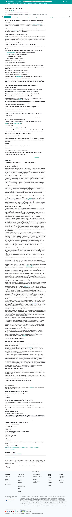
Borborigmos (36, 447)
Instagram (50, 480)
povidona (31, 387)
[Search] (51, 1)
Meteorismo (22, 447)
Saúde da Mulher (40, 3)
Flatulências (7, 447)
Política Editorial (8, 477)
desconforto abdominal (37, 24)
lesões (24, 335)
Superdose (29, 17)
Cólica (8, 54)
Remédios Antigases (25, 5)
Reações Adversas (43, 17)
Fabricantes (20, 493)
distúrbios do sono (27, 286)
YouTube (50, 482)
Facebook (50, 479)
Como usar (23, 17)
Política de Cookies (36, 477)
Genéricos (46, 3)
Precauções (36, 17)
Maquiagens (61, 480)
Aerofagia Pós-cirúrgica (10, 449)
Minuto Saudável (8, 484)
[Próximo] (69, 17)
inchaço (16, 199)
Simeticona (32, 5)
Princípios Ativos (21, 486)
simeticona (18, 76)
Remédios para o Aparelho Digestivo (15, 5)
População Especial (53, 17)
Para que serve (7, 17)
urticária (17, 127)
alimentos (37, 156)
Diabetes (25, 3)
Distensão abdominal (11, 52)
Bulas (19, 488)
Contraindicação (15, 17)
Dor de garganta (19, 3)
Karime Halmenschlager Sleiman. (25, 14)
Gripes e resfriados (8, 3)
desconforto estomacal (30, 199)
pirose (30, 198)
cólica (21, 171)
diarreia (20, 99)
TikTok (49, 485)
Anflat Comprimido (38, 5)
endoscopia (15, 30)
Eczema (6, 123)
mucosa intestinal (34, 303)
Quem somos (7, 476)
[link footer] (22, 511)
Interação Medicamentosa (64, 17)
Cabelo (60, 483)
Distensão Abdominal (15, 447)
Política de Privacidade (37, 476)
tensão (6, 38)
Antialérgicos (14, 3)
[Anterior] (2, 17)
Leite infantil (34, 3)
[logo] (6, 1)
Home (7, 5)
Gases (27, 447)
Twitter (49, 477)
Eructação (31, 447)
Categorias (20, 480)
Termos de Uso (36, 479)
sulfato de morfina (29, 265)
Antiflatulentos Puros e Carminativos (20, 12)
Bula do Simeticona (17, 453)
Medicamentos (21, 476)
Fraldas (60, 479)
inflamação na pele (17, 123)
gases (27, 22)
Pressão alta (30, 3)
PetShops (61, 482)
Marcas (19, 491)
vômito (6, 211)
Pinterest (50, 483)
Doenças (20, 489)
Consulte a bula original (10, 457)
